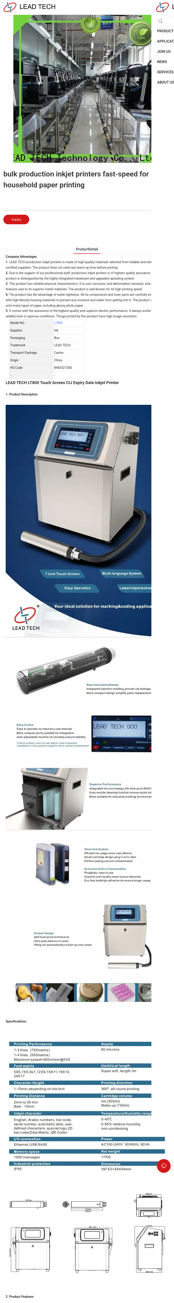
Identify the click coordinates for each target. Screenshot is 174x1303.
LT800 (58, 323)
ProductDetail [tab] (87, 249)
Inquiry (16, 219)
